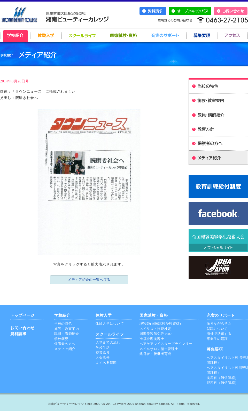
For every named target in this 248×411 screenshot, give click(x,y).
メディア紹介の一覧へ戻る (89, 280)
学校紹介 (62, 315)
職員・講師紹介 (66, 334)
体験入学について (110, 323)
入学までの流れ (108, 342)
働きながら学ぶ (219, 323)
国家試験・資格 (154, 315)
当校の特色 (63, 323)
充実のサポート (221, 315)
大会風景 (103, 358)
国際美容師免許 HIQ (156, 334)
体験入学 (104, 315)
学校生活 (103, 348)
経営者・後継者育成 (155, 354)
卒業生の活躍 (217, 339)
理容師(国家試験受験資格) (160, 323)
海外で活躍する (219, 334)
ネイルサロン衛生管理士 (159, 349)
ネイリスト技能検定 (155, 329)
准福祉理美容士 (152, 339)
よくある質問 (106, 363)
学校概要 (61, 339)
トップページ (22, 315)
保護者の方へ (64, 344)
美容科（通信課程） (222, 378)
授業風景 (103, 352)
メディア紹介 (64, 349)
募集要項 (215, 349)
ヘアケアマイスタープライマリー (166, 344)
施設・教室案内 (66, 329)
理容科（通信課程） (222, 383)
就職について (217, 329)
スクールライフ (110, 334)
